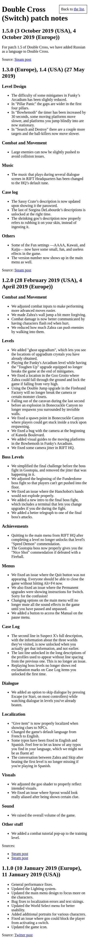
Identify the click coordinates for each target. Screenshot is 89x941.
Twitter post (23, 935)
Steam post (22, 59)
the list (79, 9)
